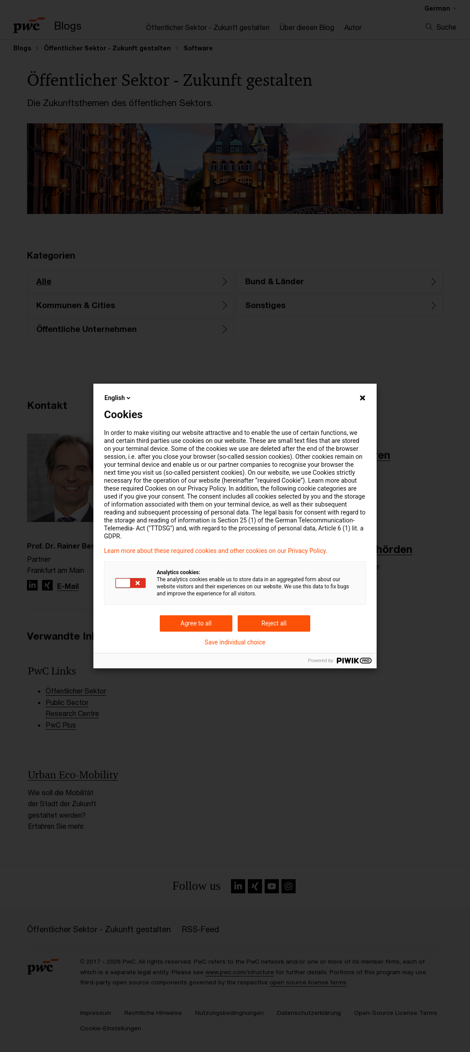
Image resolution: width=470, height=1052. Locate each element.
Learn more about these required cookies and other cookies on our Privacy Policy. (215, 550)
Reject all (274, 623)
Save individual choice (234, 642)
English (118, 397)
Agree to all (196, 623)
